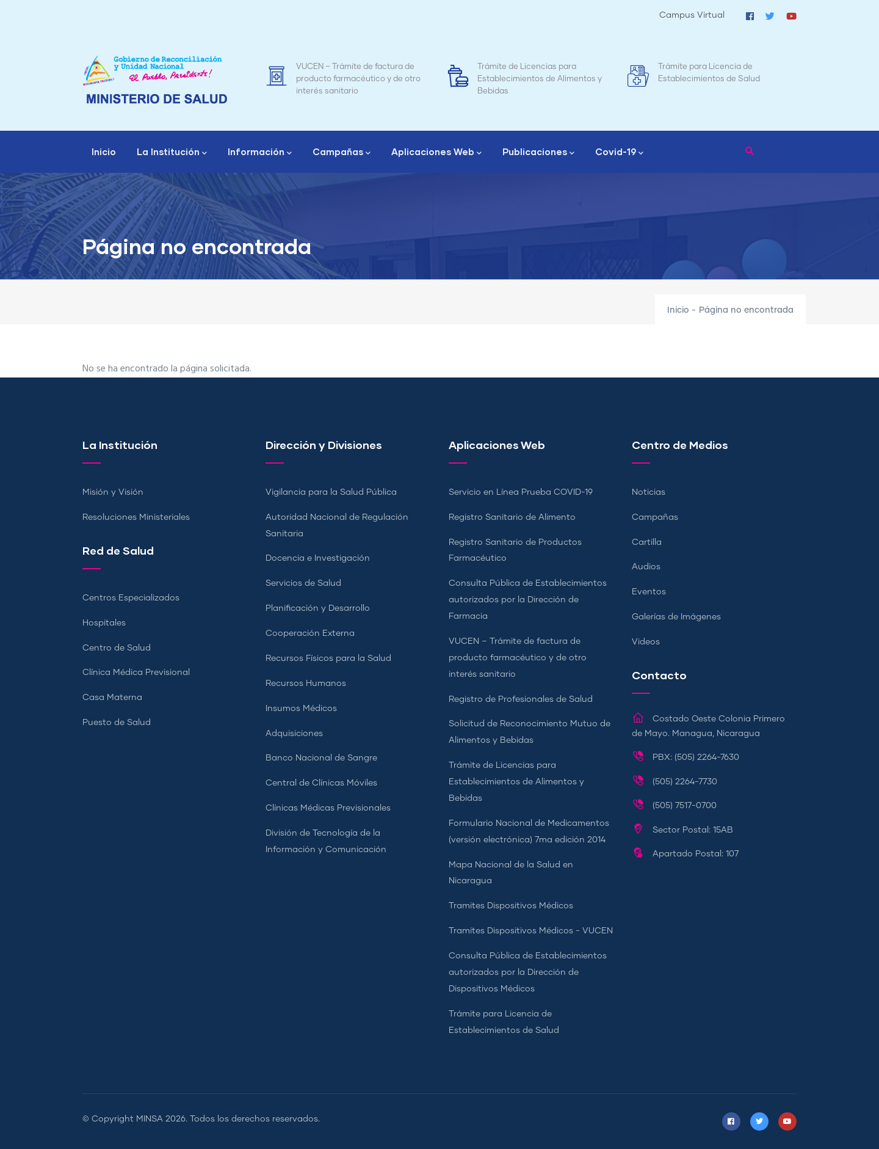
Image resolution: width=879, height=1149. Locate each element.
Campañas (342, 152)
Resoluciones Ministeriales (136, 517)
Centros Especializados (130, 598)
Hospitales (104, 623)
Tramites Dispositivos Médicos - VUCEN (531, 931)
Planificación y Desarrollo (318, 608)
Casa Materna (112, 697)
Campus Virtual (692, 15)
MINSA (149, 1119)
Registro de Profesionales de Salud (521, 699)
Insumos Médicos (301, 708)
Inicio (104, 151)
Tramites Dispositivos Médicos (511, 906)
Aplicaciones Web (436, 152)
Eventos (649, 592)
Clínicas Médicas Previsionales (328, 808)
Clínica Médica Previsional (136, 672)
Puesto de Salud (116, 722)
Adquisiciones (294, 733)
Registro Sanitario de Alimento (512, 517)
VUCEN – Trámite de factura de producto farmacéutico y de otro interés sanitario (358, 79)
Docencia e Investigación (318, 558)
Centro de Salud (116, 648)
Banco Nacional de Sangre (321, 758)
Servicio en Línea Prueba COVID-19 (521, 492)
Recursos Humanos (306, 683)
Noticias (648, 492)
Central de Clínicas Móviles (321, 783)
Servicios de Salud (303, 583)
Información (260, 152)
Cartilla (647, 542)
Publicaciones (538, 152)
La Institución (172, 152)
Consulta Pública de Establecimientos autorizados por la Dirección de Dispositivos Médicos (528, 972)
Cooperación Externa (310, 633)
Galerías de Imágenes (676, 617)
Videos (646, 642)
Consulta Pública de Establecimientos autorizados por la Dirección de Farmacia (528, 600)
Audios (646, 567)
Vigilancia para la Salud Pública (331, 492)
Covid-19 (619, 152)
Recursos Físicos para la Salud (328, 658)
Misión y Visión (112, 492)
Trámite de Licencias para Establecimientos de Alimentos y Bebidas (539, 79)
